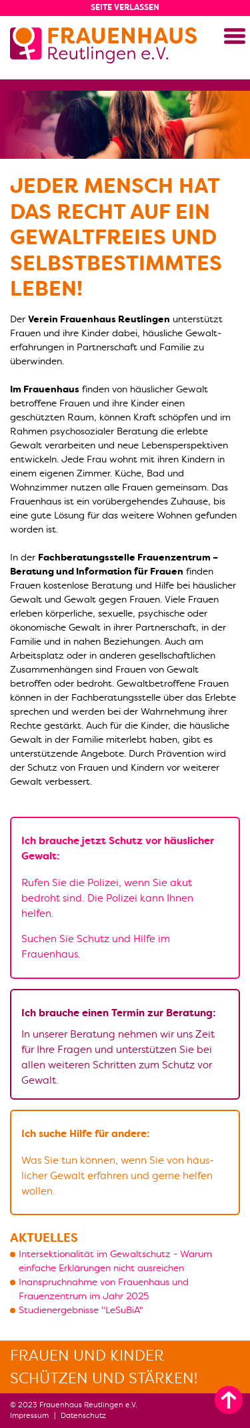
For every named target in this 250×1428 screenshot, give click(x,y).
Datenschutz (83, 1415)
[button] (234, 36)
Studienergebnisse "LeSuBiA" (81, 1310)
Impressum (29, 1415)
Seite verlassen (125, 7)
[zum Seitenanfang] (229, 1400)
